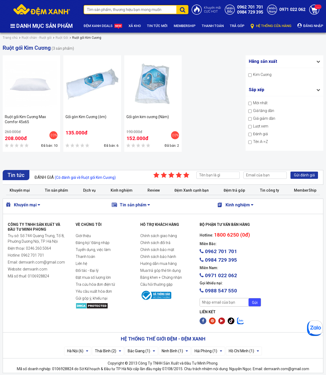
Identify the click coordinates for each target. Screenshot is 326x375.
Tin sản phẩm (56, 190)
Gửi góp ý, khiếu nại (91, 298)
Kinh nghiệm (122, 190)
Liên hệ (81, 263)
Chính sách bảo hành (158, 256)
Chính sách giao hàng (158, 236)
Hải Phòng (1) (208, 351)
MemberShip (305, 190)
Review (154, 190)
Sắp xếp (256, 89)
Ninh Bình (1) (175, 351)
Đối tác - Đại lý (87, 270)
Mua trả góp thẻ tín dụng (160, 270)
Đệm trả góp (234, 190)
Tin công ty (269, 190)
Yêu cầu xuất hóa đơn (94, 291)
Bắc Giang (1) (141, 351)
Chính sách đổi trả (155, 243)
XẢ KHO (135, 26)
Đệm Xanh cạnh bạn (191, 190)
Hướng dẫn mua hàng (158, 263)
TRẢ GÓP (237, 26)
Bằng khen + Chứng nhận (161, 277)
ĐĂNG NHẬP (310, 25)
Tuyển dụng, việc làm (93, 250)
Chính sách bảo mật (157, 250)
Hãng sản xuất (263, 61)
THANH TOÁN (213, 26)
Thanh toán (85, 256)
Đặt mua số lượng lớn (93, 277)
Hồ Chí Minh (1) (244, 351)
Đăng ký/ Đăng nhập (93, 243)
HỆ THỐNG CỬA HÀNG (271, 26)
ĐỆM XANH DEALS (103, 26)
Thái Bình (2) (108, 351)
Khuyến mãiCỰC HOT (212, 9)
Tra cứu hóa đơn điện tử (95, 284)
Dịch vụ (89, 190)
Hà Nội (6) (77, 351)
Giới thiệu (83, 236)
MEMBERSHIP (185, 26)
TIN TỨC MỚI (157, 26)
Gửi (255, 302)
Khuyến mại (20, 190)
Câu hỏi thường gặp (156, 284)
